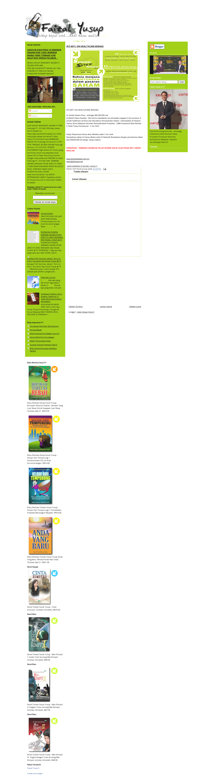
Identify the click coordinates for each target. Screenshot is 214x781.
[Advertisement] (104, 280)
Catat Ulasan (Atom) (85, 312)
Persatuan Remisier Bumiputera (44, 326)
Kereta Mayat (36, 330)
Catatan (33, 111)
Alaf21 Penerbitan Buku (40, 341)
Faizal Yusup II (33, 768)
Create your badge (34, 773)
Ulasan (33, 116)
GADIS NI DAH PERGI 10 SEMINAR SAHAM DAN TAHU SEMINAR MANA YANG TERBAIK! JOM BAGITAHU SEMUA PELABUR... (44, 53)
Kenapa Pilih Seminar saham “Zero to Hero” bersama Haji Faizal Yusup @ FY (44, 259)
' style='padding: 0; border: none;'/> (81, 166)
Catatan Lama (135, 306)
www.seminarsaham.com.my (77, 159)
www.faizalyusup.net (74, 162)
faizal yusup (33, 14)
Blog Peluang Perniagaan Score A (44, 333)
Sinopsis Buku (47, 213)
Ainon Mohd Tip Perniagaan (42, 337)
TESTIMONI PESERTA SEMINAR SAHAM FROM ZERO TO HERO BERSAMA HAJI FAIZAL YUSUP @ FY (52, 236)
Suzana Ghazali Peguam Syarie (43, 344)
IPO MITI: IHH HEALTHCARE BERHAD (85, 46)
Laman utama (106, 306)
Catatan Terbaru (76, 306)
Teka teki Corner (48, 277)
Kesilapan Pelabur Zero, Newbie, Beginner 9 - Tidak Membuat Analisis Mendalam (51, 298)
